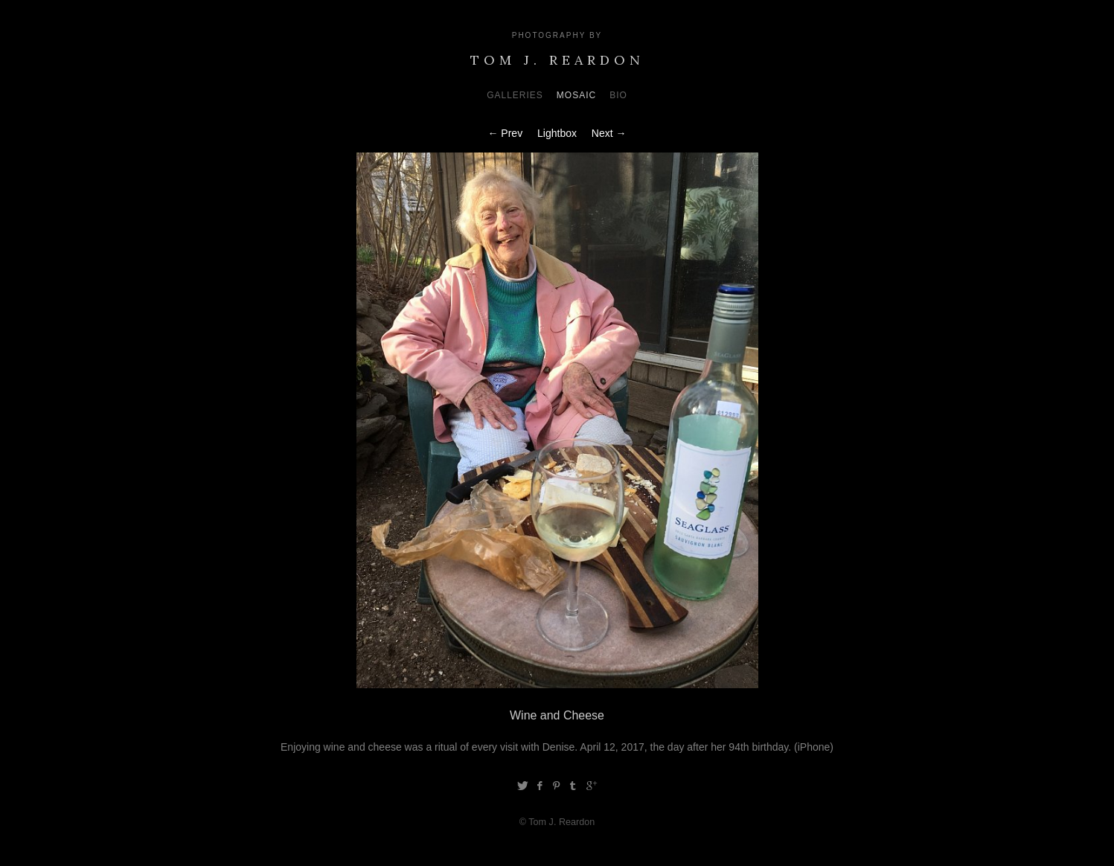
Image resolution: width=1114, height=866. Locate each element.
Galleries (515, 95)
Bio (618, 95)
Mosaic (576, 95)
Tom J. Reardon (557, 59)
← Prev (504, 133)
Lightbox (557, 133)
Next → (609, 133)
